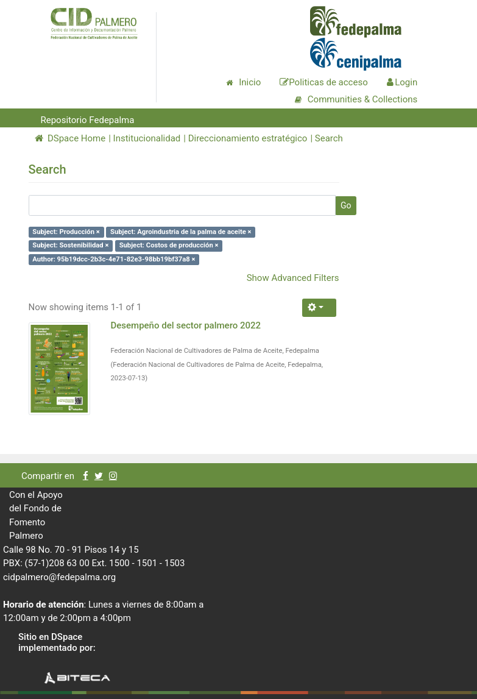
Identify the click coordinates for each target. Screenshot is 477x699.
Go (346, 205)
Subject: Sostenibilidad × (70, 245)
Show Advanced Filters (293, 277)
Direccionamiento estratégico (248, 138)
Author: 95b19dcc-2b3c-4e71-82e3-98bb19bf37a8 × (113, 259)
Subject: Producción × (66, 232)
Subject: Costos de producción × (169, 245)
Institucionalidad (147, 138)
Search (329, 138)
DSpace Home (70, 138)
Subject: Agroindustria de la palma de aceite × (181, 232)
